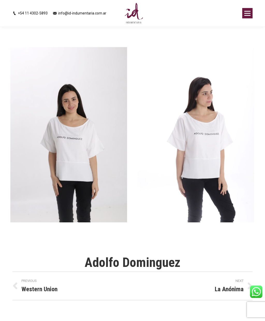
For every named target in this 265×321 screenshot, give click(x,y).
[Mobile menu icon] (247, 13)
